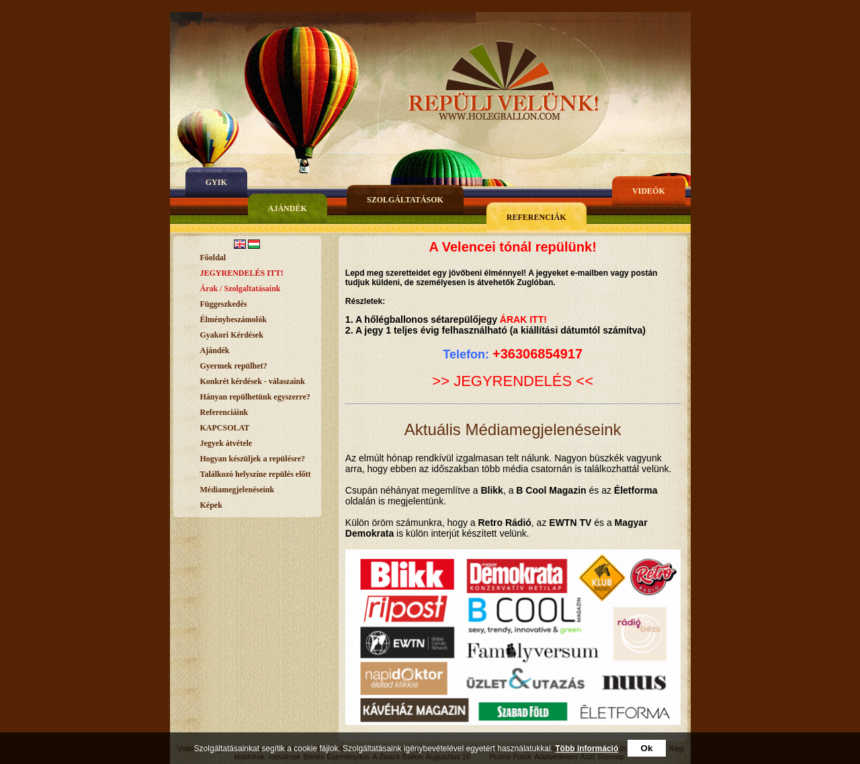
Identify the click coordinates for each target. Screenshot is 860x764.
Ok (647, 748)
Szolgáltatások (405, 199)
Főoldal (213, 257)
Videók (648, 191)
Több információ (586, 748)
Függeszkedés (223, 304)
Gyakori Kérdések (231, 335)
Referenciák (536, 217)
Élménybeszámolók (233, 319)
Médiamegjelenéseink (237, 489)
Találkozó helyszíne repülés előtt (255, 474)
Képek (211, 505)
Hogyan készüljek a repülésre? (253, 458)
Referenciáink (224, 412)
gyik (216, 182)
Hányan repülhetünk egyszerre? (255, 397)
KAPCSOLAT (225, 427)
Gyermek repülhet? (233, 366)
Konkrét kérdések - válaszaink (252, 381)
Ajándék (287, 208)
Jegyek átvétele (226, 443)
